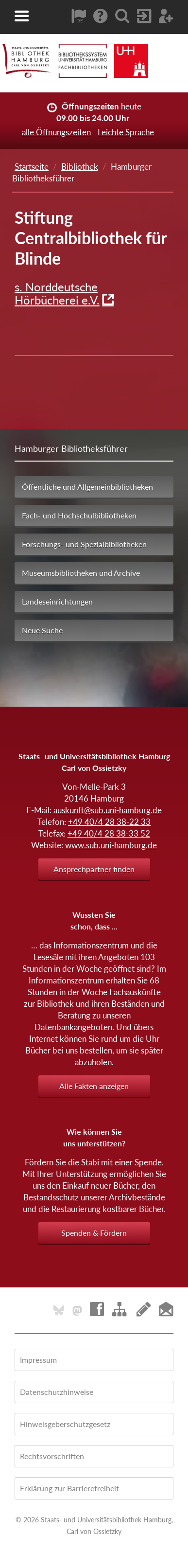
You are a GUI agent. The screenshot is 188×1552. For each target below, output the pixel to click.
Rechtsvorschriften (52, 1456)
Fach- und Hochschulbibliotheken (79, 515)
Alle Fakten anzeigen (94, 1085)
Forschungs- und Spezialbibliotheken (84, 544)
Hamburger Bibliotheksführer (71, 448)
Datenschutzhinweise (56, 1391)
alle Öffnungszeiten (56, 132)
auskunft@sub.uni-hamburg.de (107, 810)
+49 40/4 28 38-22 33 (109, 822)
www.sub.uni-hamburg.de (111, 845)
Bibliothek (79, 166)
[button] (22, 16)
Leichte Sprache (126, 132)
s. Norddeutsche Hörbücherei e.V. (57, 293)
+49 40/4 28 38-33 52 (109, 833)
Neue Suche (42, 630)
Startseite (32, 166)
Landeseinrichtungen (57, 601)
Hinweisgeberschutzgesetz (65, 1423)
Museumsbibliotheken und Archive (81, 572)
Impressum (38, 1359)
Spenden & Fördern (94, 1232)
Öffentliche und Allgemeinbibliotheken (87, 486)
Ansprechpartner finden (94, 869)
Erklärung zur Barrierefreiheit (69, 1488)
